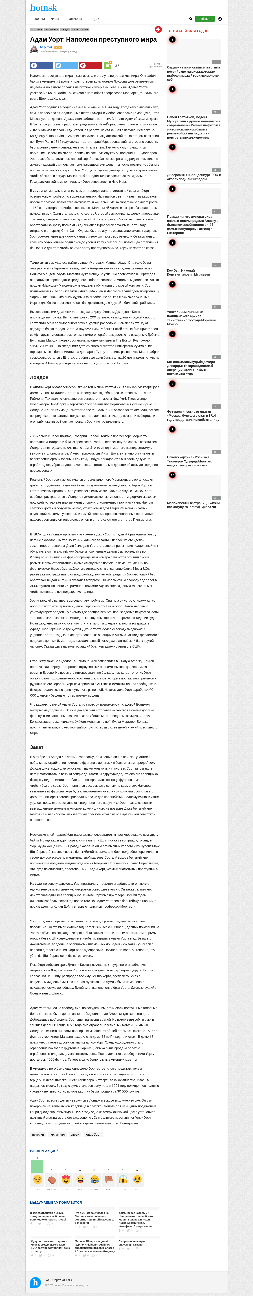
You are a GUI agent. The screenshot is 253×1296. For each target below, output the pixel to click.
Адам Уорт (93, 1137)
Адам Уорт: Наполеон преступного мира (93, 42)
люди (75, 1137)
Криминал (52, 32)
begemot (46, 49)
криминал (58, 1137)
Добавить (205, 21)
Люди (65, 32)
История (37, 32)
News (75, 32)
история (38, 1137)
